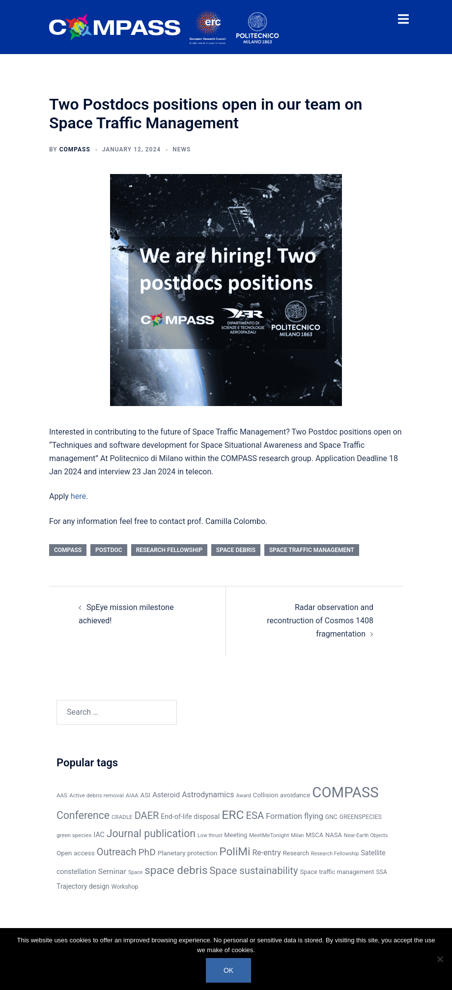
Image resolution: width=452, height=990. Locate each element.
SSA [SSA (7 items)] (381, 872)
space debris (235, 550)
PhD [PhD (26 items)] (147, 852)
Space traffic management (311, 550)
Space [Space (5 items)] (135, 872)
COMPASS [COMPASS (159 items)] (345, 792)
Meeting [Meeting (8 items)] (235, 835)
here (78, 496)
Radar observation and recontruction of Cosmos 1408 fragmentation (320, 621)
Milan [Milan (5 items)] (297, 835)
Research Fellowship (169, 550)
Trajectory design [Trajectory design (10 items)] (83, 886)
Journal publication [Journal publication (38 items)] (151, 833)
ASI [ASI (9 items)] (146, 795)
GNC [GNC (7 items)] (331, 817)
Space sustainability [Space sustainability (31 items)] (254, 870)
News (181, 149)
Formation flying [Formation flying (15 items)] (294, 816)
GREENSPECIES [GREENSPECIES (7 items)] (360, 817)
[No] (440, 959)
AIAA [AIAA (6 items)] (132, 795)
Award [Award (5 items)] (243, 795)
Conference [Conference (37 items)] (83, 815)
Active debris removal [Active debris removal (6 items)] (96, 795)
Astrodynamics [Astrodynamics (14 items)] (208, 794)
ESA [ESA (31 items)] (255, 815)
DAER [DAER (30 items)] (147, 815)
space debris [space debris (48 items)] (175, 870)
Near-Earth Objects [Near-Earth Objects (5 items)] (366, 835)
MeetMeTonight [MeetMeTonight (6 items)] (269, 835)
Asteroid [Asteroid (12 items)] (166, 794)
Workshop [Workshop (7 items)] (125, 886)
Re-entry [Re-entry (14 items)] (267, 852)
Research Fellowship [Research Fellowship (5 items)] (335, 853)
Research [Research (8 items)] (296, 853)
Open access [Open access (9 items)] (75, 853)
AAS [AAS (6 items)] (61, 795)
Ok (228, 970)
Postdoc (108, 550)
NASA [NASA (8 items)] (333, 835)
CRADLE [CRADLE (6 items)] (122, 817)
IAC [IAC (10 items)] (98, 835)
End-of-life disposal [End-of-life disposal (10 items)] (190, 816)
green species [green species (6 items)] (73, 835)
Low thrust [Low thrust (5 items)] (210, 835)
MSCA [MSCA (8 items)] (314, 835)
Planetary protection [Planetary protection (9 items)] (188, 853)
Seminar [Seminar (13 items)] (112, 871)
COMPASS (74, 149)
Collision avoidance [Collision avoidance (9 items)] (282, 795)
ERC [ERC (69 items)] (233, 815)
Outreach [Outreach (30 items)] (117, 852)
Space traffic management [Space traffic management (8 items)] (337, 871)
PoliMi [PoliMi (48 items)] (234, 851)
